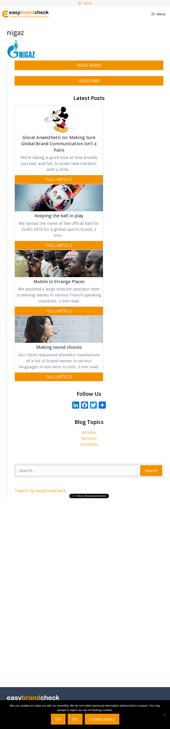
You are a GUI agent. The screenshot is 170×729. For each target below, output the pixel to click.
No (75, 719)
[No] (164, 714)
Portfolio (89, 444)
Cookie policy (102, 719)
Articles (89, 432)
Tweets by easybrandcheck (40, 490)
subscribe (89, 80)
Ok (58, 719)
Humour (89, 438)
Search (151, 470)
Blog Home (89, 65)
